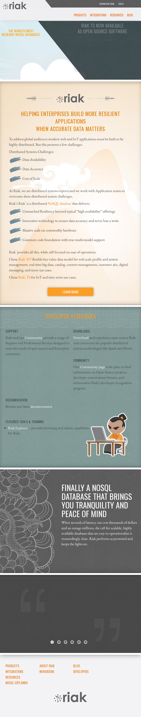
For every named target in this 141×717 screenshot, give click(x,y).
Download (81, 337)
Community (34, 337)
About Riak (47, 665)
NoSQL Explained (17, 682)
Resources (116, 15)
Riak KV (25, 259)
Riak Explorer (18, 428)
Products (80, 15)
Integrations (98, 15)
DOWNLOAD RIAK (107, 3)
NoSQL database (59, 203)
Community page (92, 366)
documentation (41, 406)
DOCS (121, 3)
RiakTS (24, 277)
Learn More (70, 291)
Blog (130, 15)
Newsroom (46, 671)
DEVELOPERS (81, 671)
